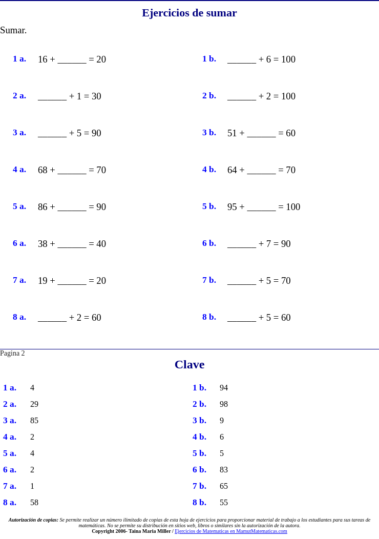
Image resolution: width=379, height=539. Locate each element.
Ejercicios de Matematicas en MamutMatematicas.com (231, 531)
